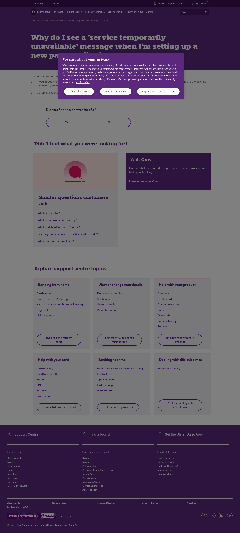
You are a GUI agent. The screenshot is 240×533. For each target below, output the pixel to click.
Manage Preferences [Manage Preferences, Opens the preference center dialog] (116, 91)
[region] (121, 76)
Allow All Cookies (79, 91)
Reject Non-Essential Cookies (158, 91)
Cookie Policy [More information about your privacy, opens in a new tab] (83, 82)
